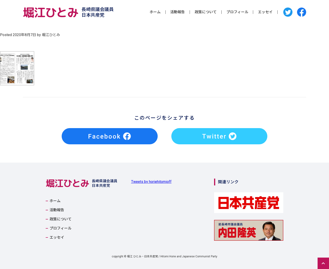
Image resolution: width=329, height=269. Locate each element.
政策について (206, 12)
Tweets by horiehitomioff (151, 181)
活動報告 (177, 12)
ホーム (155, 12)
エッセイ (265, 12)
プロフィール (237, 12)
